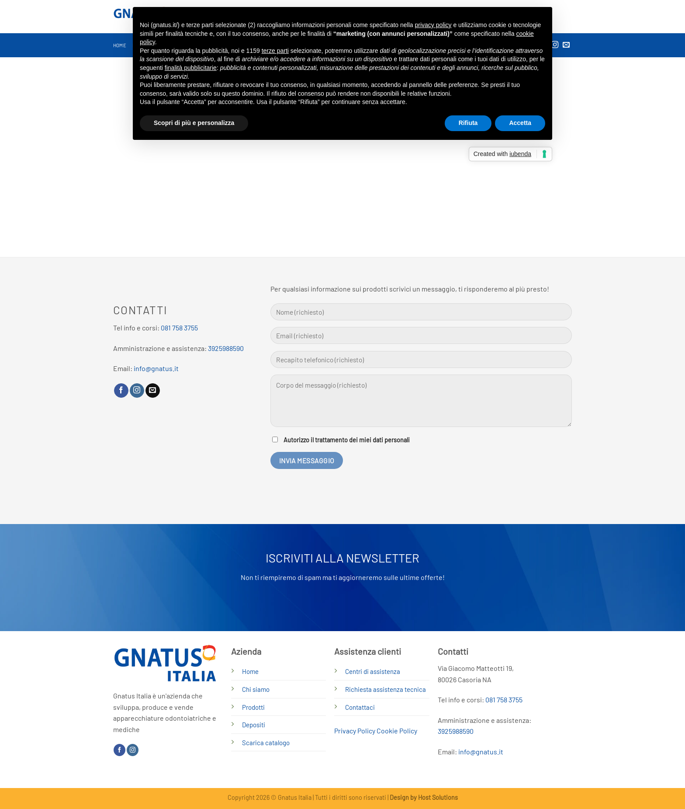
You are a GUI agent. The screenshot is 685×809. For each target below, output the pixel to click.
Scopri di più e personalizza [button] (194, 122)
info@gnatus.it (156, 368)
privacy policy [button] (433, 24)
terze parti (275, 50)
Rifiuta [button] (468, 122)
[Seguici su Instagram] (137, 390)
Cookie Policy (397, 730)
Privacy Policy (354, 730)
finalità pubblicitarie (191, 67)
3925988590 (226, 348)
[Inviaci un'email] (566, 45)
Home (119, 45)
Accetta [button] (520, 122)
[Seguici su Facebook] (121, 390)
